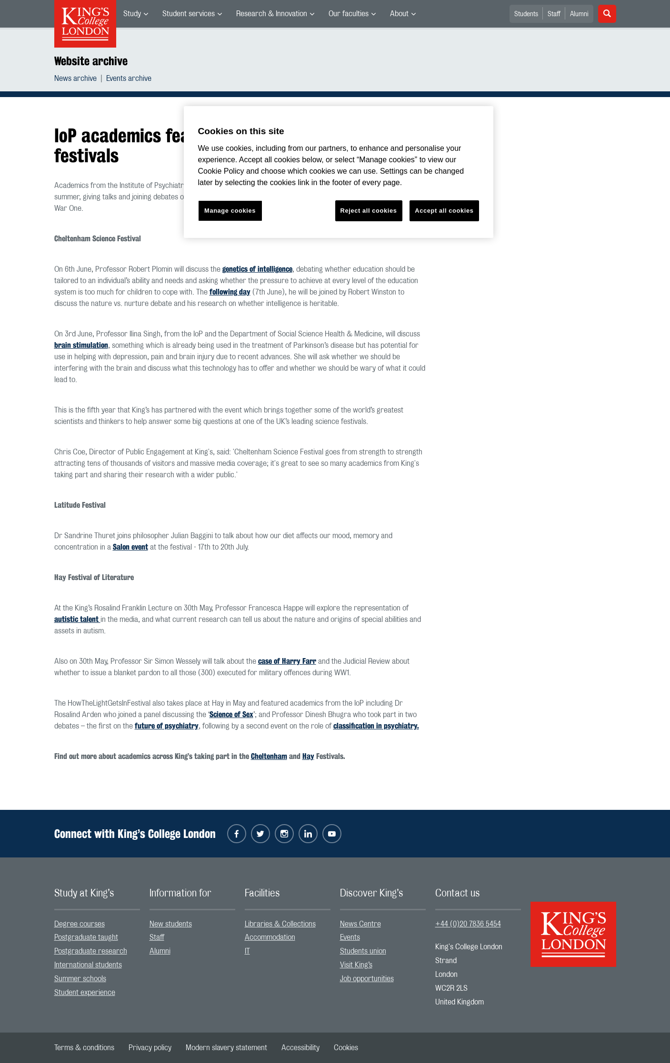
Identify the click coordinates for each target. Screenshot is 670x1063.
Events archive (128, 78)
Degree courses (79, 924)
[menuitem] (135, 14)
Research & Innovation (271, 14)
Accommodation (270, 937)
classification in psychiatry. (376, 725)
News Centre (360, 924)
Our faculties (349, 14)
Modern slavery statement (226, 1048)
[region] (338, 172)
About (399, 14)
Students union (363, 951)
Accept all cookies (444, 210)
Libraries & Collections (280, 924)
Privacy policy (150, 1048)
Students (526, 14)
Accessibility (300, 1048)
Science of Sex (231, 714)
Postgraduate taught (86, 937)
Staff (554, 14)
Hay (308, 756)
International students (88, 965)
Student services (188, 14)
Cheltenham (269, 756)
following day (230, 291)
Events (350, 937)
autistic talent (77, 619)
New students (171, 924)
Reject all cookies (368, 210)
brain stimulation (81, 345)
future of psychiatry (167, 725)
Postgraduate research (90, 951)
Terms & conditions (84, 1048)
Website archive (91, 61)
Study (132, 14)
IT (247, 951)
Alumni (579, 14)
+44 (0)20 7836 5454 (468, 924)
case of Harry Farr (287, 661)
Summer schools (80, 979)
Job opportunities (367, 979)
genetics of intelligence (257, 269)
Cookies (346, 1048)
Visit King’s (356, 965)
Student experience (84, 992)
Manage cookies (230, 210)
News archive (75, 78)
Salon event (130, 546)
